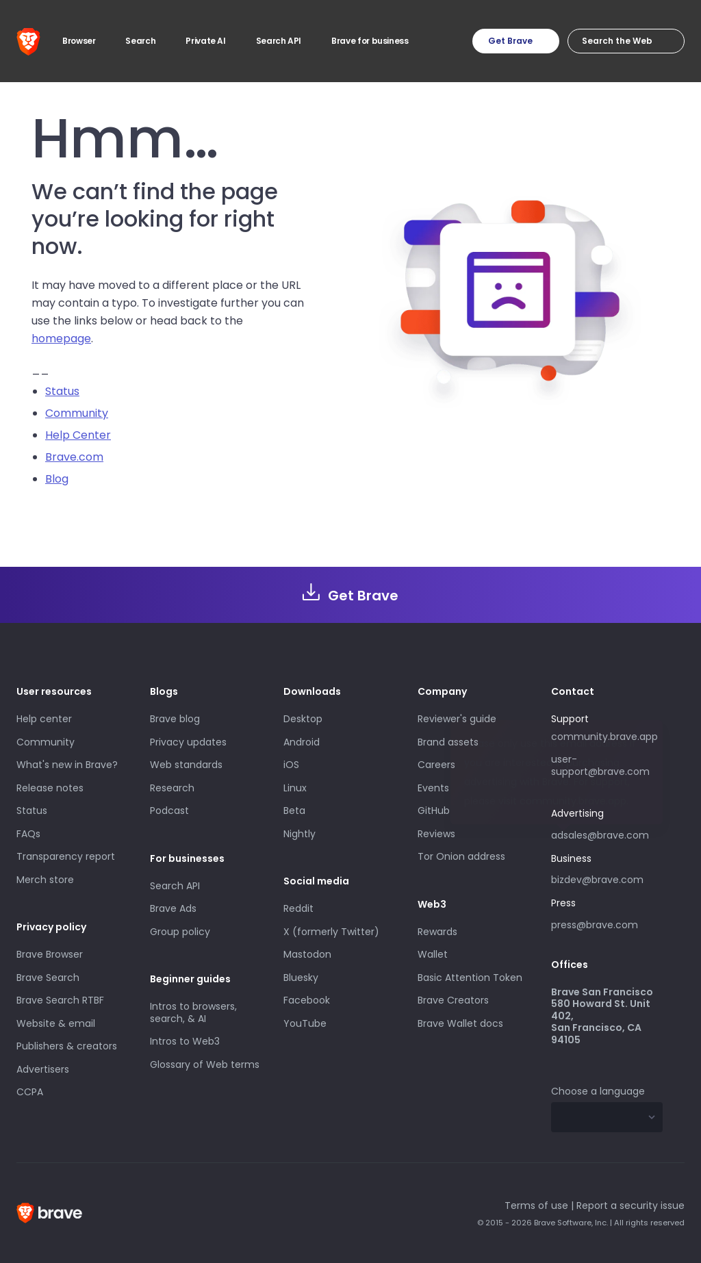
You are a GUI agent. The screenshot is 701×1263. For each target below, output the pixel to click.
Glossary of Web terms (204, 1064)
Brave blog (175, 719)
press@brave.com (594, 925)
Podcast (169, 810)
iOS (291, 764)
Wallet (433, 954)
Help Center (78, 435)
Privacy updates (188, 742)
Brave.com (74, 457)
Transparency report (65, 856)
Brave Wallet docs (460, 1023)
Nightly (299, 834)
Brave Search (47, 977)
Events (433, 788)
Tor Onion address (461, 856)
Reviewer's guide (457, 719)
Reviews (436, 834)
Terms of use (536, 1205)
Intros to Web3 (185, 1041)
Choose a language (598, 1091)
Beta (294, 810)
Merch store (45, 879)
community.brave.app (604, 736)
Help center (44, 719)
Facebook (306, 1000)
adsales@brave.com (607, 834)
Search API (175, 886)
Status (62, 391)
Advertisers (42, 1069)
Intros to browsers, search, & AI (193, 1012)
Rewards (437, 932)
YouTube (305, 1023)
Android (301, 742)
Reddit (298, 908)
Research (172, 788)
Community (76, 413)
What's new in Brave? (67, 764)
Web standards (186, 764)
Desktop (302, 719)
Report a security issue (630, 1205)
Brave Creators (453, 1000)
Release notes (50, 788)
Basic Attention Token (470, 977)
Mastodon (307, 954)
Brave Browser (49, 954)
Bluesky (300, 977)
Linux (295, 788)
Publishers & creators (66, 1046)
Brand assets (448, 742)
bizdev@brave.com (597, 879)
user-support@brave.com (600, 765)
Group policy (180, 932)
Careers (436, 764)
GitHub (434, 810)
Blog (56, 479)
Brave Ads (173, 908)
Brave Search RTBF (60, 1000)
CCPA (29, 1092)
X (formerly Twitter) (331, 932)
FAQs (28, 834)
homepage (61, 338)
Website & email (55, 1023)
